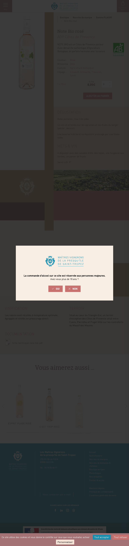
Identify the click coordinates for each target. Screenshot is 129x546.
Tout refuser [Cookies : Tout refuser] (120, 537)
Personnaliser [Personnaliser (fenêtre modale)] (65, 542)
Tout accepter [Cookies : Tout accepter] (101, 537)
